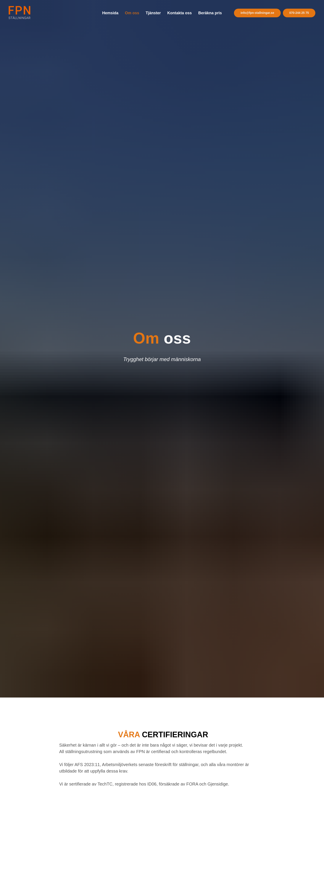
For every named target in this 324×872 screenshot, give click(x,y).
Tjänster (153, 13)
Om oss (132, 13)
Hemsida (110, 13)
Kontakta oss (179, 13)
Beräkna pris (210, 13)
